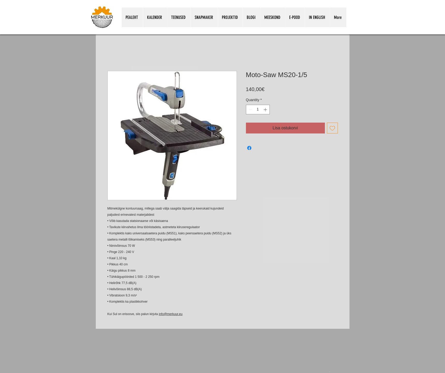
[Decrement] (250, 109)
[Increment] (265, 109)
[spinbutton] (257, 109)
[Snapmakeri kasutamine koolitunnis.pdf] (329, 371)
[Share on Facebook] (249, 148)
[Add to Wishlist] (332, 128)
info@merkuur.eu (171, 314)
